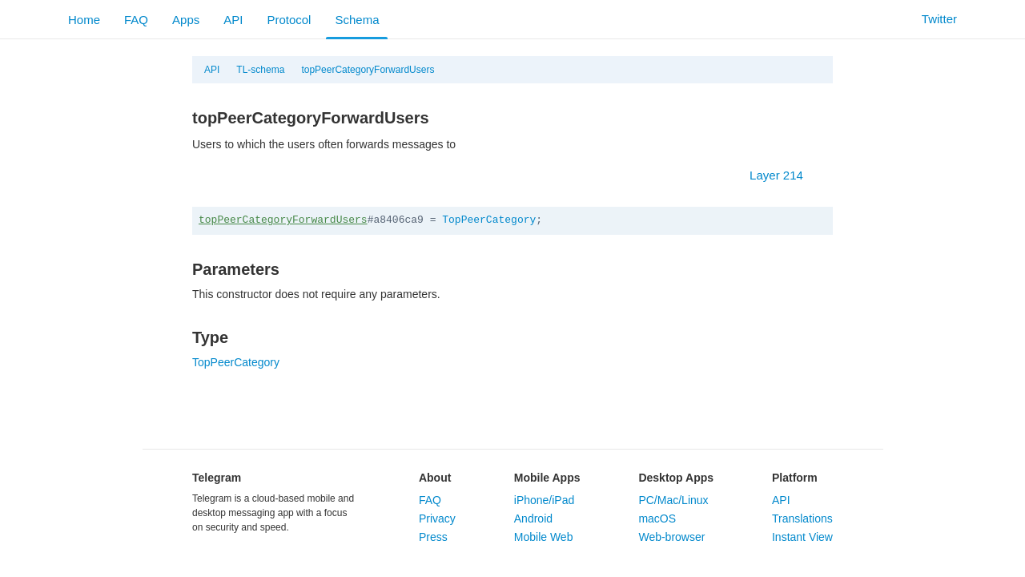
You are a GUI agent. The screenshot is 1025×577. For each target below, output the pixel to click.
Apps (185, 19)
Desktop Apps (675, 477)
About (435, 477)
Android (533, 518)
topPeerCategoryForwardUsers (367, 69)
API (233, 19)
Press (433, 537)
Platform (795, 477)
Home (84, 19)
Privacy (437, 518)
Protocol (289, 19)
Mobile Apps (547, 477)
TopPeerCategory (489, 220)
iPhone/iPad (544, 500)
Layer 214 (784, 175)
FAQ (136, 19)
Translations (802, 518)
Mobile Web (543, 537)
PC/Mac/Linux (673, 500)
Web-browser (671, 537)
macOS (657, 518)
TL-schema (260, 69)
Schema (357, 19)
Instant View (802, 537)
